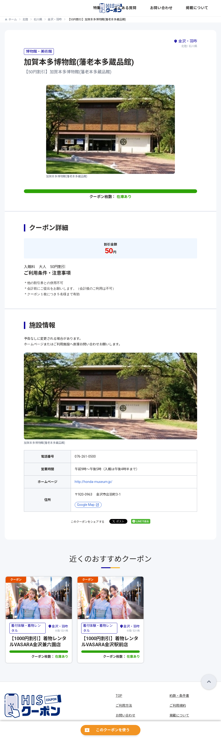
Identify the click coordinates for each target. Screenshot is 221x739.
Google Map (86, 505)
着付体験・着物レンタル (26, 628)
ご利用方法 (124, 705)
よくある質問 (166, 8)
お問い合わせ (186, 8)
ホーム (12, 19)
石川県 (38, 19)
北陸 (25, 19)
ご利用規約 (177, 705)
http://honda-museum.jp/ (93, 482)
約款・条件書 (179, 696)
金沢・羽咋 (55, 19)
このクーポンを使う (113, 730)
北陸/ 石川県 (58, 628)
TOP (119, 696)
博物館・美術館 (39, 51)
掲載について (207, 8)
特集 (151, 8)
